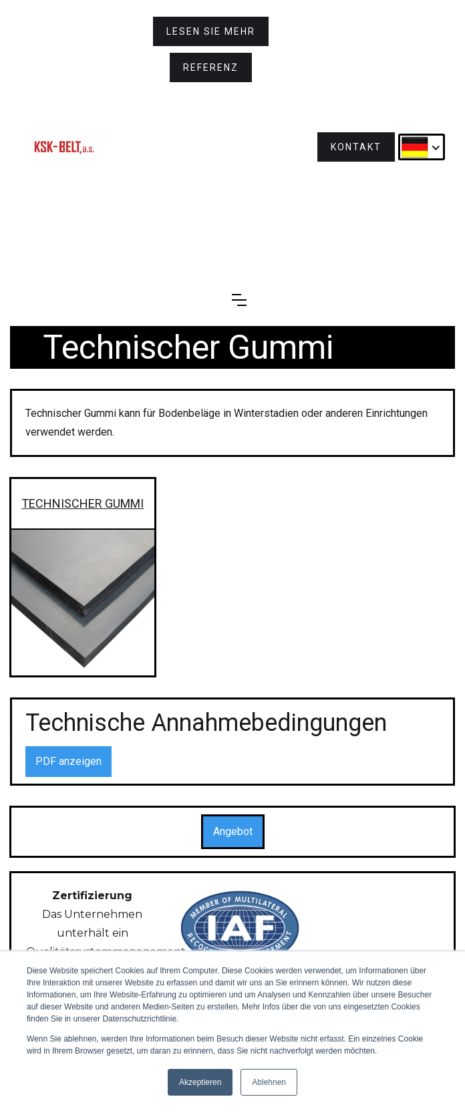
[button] (421, 147)
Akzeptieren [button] (200, 1082)
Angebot (233, 831)
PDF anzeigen (68, 761)
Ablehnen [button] (269, 1082)
